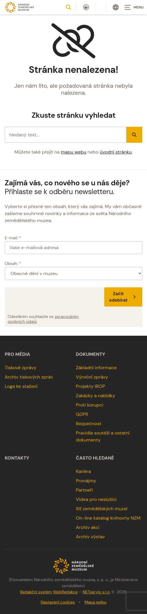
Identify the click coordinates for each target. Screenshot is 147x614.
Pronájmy (86, 481)
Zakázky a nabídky (95, 396)
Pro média (17, 354)
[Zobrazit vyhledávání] (68, 7)
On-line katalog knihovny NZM (108, 518)
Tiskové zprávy (20, 368)
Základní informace (96, 368)
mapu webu (73, 152)
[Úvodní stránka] (19, 7)
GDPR (82, 414)
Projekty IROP (90, 386)
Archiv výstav (90, 537)
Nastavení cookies (58, 602)
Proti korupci (89, 405)
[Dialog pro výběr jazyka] (115, 7)
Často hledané (95, 458)
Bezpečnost (88, 424)
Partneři (84, 490)
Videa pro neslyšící (96, 499)
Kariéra (83, 471)
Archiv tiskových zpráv (29, 377)
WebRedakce (65, 591)
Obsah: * (13, 263)
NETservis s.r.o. (96, 591)
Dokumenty (90, 354)
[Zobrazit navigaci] (132, 7)
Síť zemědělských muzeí (101, 509)
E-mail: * (13, 237)
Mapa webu (96, 602)
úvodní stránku (116, 152)
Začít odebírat (123, 297)
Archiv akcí (87, 527)
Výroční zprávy (92, 377)
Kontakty (17, 458)
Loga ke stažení (21, 386)
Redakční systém (36, 591)
